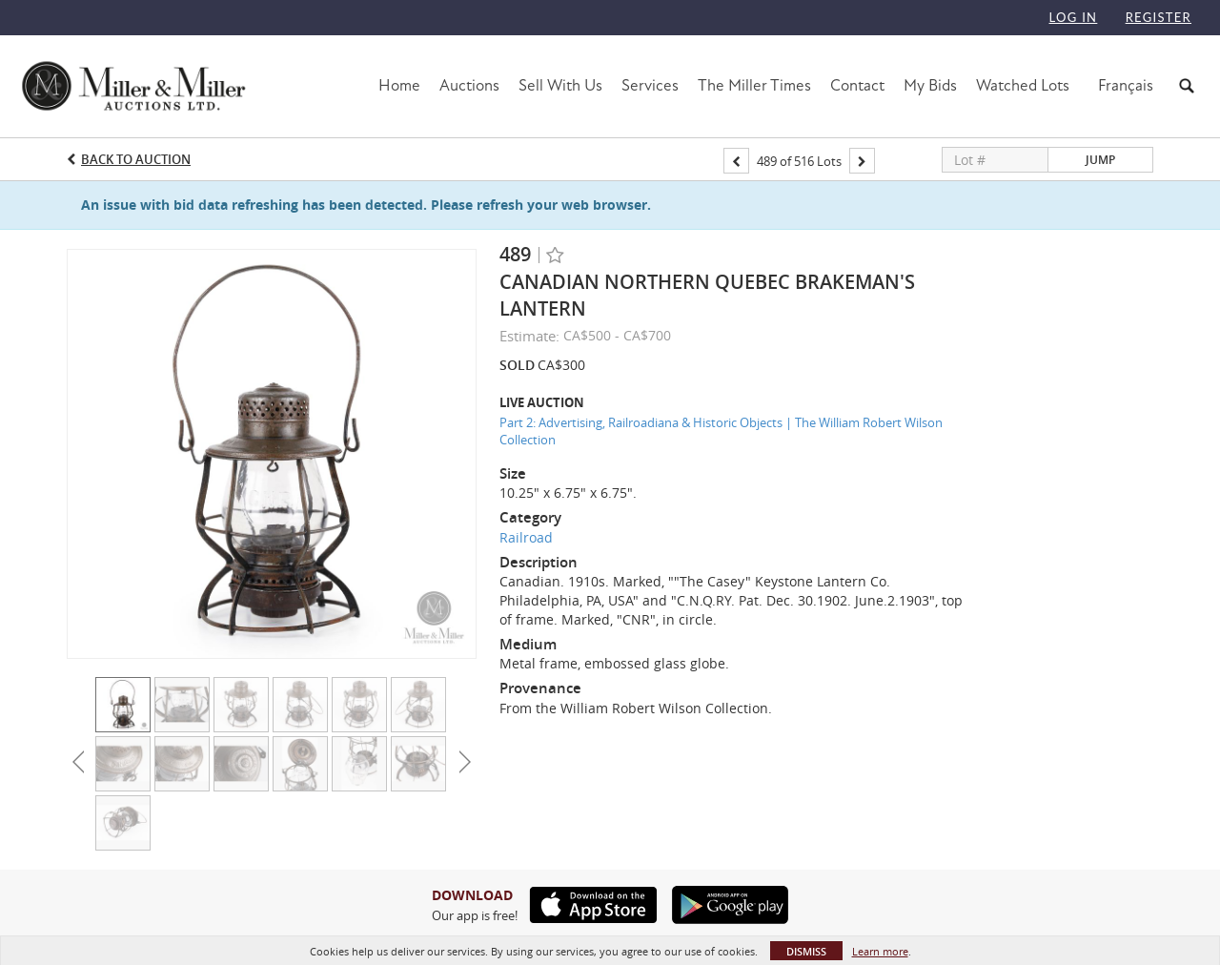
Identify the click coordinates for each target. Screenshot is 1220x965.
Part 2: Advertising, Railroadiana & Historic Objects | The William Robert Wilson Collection (721, 431)
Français (1125, 85)
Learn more (880, 951)
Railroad (526, 537)
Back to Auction (136, 159)
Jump (1100, 160)
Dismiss (806, 951)
